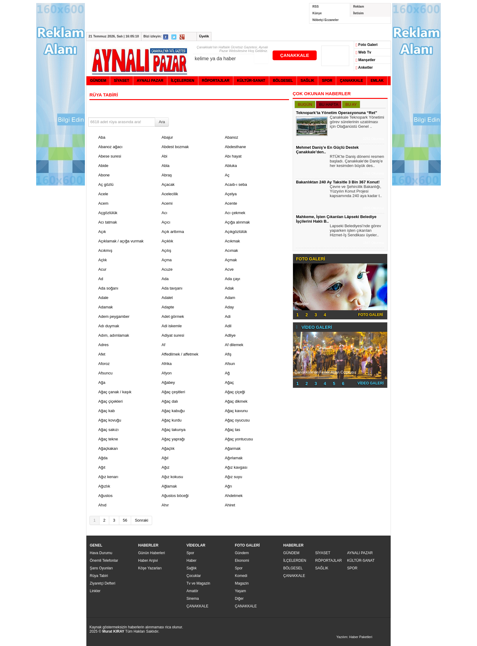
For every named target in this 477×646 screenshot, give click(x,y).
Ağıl (165, 458)
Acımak (231, 250)
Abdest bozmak (175, 146)
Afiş (228, 354)
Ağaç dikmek (236, 401)
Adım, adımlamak (113, 335)
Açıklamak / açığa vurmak (121, 241)
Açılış (166, 250)
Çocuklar (193, 576)
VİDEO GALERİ (370, 383)
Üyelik (204, 36)
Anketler (364, 67)
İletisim (358, 13)
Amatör (192, 591)
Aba (101, 137)
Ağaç (229, 382)
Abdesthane (235, 146)
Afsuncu (105, 373)
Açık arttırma (173, 231)
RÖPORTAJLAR (328, 560)
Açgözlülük (107, 212)
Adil (228, 326)
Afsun (230, 363)
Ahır (165, 505)
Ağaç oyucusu (237, 420)
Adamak (105, 307)
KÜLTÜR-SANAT (360, 560)
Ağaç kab (106, 410)
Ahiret (230, 505)
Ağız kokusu (172, 476)
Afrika (167, 363)
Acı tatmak (107, 222)
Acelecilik (170, 194)
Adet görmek (173, 316)
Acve (229, 269)
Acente (231, 203)
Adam (230, 297)
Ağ (227, 373)
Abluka (231, 165)
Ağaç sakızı (108, 429)
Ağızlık (104, 486)
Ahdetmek (234, 495)
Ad (100, 278)
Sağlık (191, 568)
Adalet (167, 297)
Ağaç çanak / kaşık (114, 392)
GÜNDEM (291, 553)
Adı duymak (108, 326)
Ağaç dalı (170, 401)
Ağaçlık (168, 448)
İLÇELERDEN (294, 560)
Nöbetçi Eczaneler (325, 20)
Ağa (101, 382)
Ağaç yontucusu (239, 439)
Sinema (192, 598)
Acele (103, 194)
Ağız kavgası (236, 467)
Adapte (168, 307)
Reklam (358, 6)
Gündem (242, 553)
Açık (102, 231)
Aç (227, 175)
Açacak (168, 184)
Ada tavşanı (172, 288)
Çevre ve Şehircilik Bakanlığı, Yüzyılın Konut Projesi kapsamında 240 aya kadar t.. (356, 192)
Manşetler (365, 60)
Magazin (242, 583)
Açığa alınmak (237, 222)
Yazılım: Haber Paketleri (354, 637)
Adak (229, 288)
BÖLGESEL (293, 568)
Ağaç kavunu (236, 410)
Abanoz (231, 137)
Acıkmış (105, 250)
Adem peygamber (114, 316)
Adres (103, 344)
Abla (165, 165)
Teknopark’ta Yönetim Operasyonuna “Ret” (336, 112)
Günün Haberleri (151, 553)
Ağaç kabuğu (173, 410)
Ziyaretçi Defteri (102, 583)
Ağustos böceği (175, 495)
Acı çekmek (235, 212)
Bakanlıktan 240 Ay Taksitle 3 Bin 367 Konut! (338, 182)
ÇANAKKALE (294, 55)
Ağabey (168, 382)
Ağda (102, 458)
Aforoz (104, 363)
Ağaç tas (232, 429)
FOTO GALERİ (370, 315)
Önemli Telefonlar (104, 560)
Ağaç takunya (174, 429)
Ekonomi (242, 560)
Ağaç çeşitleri (173, 392)
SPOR (352, 568)
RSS (315, 6)
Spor (190, 553)
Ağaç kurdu (172, 420)
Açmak (231, 260)
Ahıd (102, 505)
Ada (165, 278)
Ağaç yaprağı (173, 439)
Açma (167, 260)
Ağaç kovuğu (109, 420)
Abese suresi (109, 156)
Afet (101, 354)
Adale (103, 297)
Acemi (167, 203)
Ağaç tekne (108, 439)
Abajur (167, 137)
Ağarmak (233, 448)
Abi (164, 156)
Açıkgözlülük (236, 231)
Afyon (167, 373)
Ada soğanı (108, 288)
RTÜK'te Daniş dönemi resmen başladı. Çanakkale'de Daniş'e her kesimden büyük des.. (357, 161)
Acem (103, 203)
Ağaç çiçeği (235, 392)
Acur (102, 269)
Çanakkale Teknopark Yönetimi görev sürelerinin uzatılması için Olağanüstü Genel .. (357, 122)
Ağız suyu (233, 476)
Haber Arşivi (148, 560)
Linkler (95, 591)
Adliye (230, 335)
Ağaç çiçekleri (110, 401)
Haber (191, 560)
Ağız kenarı (108, 476)
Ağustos (105, 495)
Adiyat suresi (173, 335)
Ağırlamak (234, 458)
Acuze (167, 269)
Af (163, 344)
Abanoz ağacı (110, 146)
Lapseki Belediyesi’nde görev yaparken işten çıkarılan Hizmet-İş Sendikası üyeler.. (355, 231)
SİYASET (322, 553)
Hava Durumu (101, 553)
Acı (164, 212)
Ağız (165, 467)
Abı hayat (233, 156)
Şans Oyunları (101, 568)
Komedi (241, 576)
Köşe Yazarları (150, 568)
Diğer (239, 598)
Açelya (231, 194)
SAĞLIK (321, 568)
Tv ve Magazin (198, 583)
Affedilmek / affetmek (180, 354)
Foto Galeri (367, 45)
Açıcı (166, 222)
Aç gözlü (105, 184)
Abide (103, 165)
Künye (317, 13)
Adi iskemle (172, 326)
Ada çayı (232, 278)
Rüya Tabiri (99, 576)
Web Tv (363, 52)
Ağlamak (169, 486)
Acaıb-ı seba (236, 184)
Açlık (102, 260)
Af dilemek (234, 344)
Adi (228, 316)
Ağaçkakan (108, 448)
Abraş (167, 175)
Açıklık (167, 241)
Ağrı (228, 486)
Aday (229, 307)
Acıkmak (232, 241)
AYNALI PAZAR (360, 553)
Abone (104, 175)
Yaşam (240, 591)
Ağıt (101, 467)
